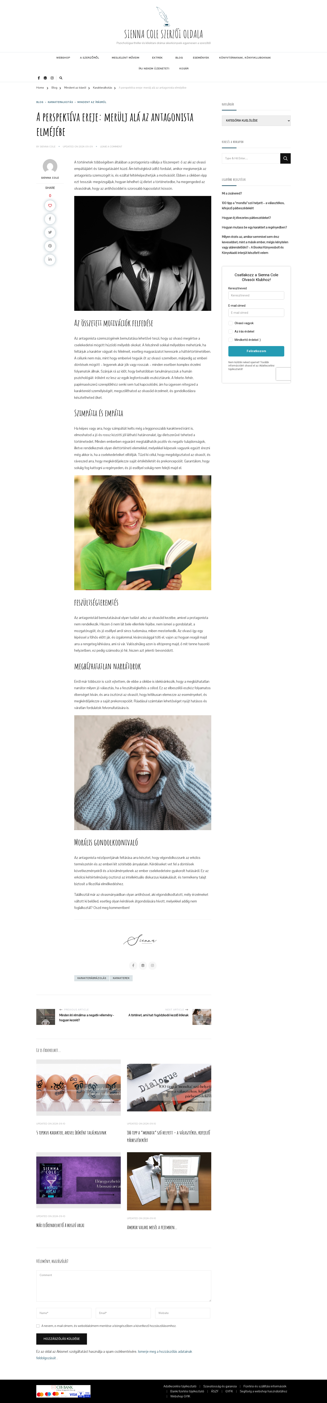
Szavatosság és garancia (220, 1386)
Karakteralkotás (60, 102)
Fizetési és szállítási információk (265, 1386)
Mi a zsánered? (232, 193)
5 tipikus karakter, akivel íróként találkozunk (71, 1132)
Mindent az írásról (91, 102)
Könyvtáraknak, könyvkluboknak (245, 57)
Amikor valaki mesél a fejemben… (152, 1227)
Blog (179, 57)
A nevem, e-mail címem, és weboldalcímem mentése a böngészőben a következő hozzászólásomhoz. (109, 1326)
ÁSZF (215, 1391)
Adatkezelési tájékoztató (180, 1386)
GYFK (229, 1391)
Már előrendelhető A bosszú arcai (60, 1225)
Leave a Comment (111, 147)
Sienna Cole (47, 146)
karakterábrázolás (91, 978)
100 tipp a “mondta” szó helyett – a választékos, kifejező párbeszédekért (253, 206)
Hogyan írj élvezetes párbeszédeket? (246, 218)
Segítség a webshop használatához (263, 1391)
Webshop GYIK (180, 1396)
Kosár (184, 68)
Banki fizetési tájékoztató (187, 1391)
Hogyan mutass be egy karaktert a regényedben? (254, 227)
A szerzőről (89, 57)
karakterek (121, 978)
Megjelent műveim (125, 57)
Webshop (63, 57)
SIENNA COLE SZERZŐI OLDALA (163, 33)
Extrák (157, 57)
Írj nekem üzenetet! (154, 68)
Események (201, 57)
